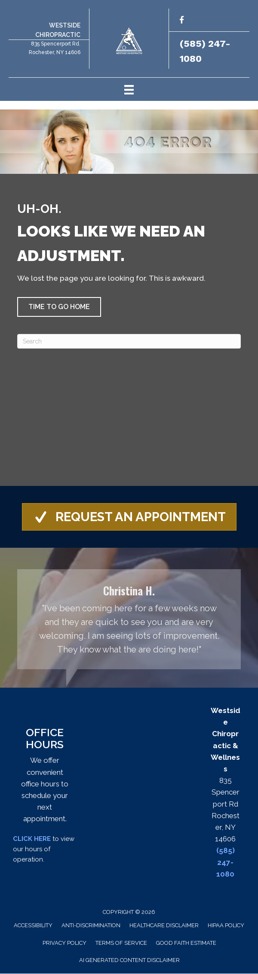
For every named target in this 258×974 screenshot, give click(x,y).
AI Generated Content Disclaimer (129, 960)
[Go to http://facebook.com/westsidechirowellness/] (182, 21)
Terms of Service (121, 943)
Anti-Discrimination (90, 925)
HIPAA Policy (226, 925)
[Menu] (129, 89)
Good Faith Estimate (186, 943)
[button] (59, 307)
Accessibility (33, 925)
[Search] (129, 341)
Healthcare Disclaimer (164, 925)
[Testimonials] (129, 620)
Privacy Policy (64, 943)
